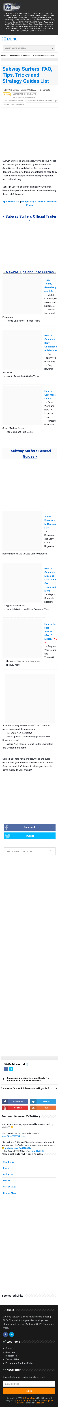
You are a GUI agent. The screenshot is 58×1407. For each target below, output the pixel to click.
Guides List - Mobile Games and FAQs (41, 101)
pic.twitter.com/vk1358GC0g (18, 1148)
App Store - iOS (11, 201)
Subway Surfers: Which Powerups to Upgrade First (26, 1088)
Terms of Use (12, 1359)
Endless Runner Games (13, 101)
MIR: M (6, 1180)
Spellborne (8, 1162)
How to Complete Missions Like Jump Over (50, 576)
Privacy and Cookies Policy (19, 1363)
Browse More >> (11, 1193)
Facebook (20, 828)
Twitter (19, 836)
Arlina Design (23, 1400)
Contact (9, 1348)
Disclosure (11, 1356)
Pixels (6, 1168)
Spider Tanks (9, 1187)
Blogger (40, 1403)
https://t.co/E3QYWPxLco (13, 1136)
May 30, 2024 (38, 1151)
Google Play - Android (33, 201)
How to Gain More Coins (50, 395)
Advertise (10, 1352)
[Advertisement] (25, 136)
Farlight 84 (8, 1174)
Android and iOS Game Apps (24, 94)
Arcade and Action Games (24, 97)
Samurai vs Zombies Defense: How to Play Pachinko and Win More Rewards (28, 1079)
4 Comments (44, 90)
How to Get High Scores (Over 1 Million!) (50, 631)
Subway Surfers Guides (14, 104)
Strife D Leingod (14, 1064)
